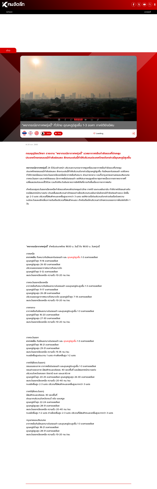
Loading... (100, 133)
